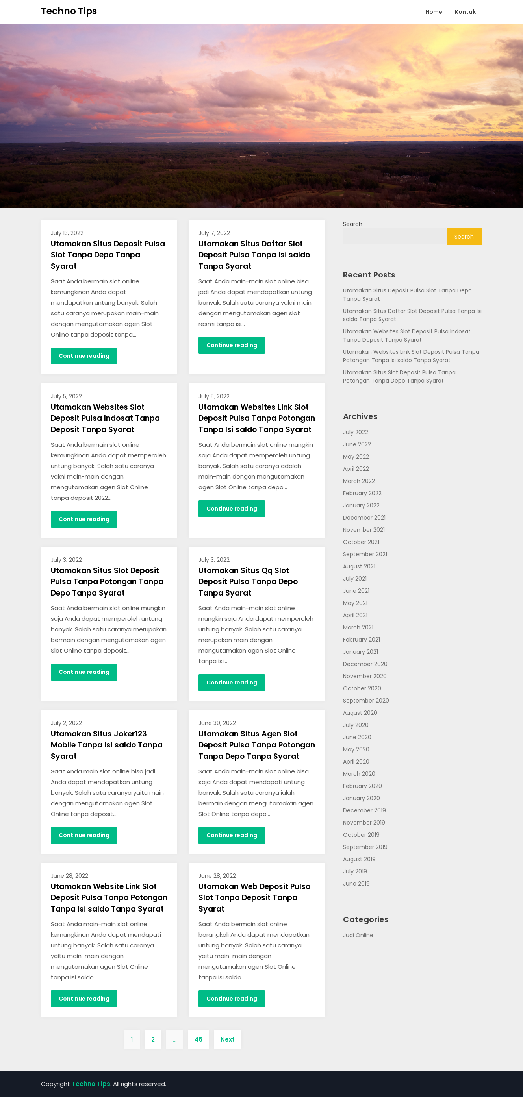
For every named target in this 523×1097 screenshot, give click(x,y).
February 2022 (362, 493)
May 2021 (355, 603)
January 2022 (361, 505)
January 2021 (360, 652)
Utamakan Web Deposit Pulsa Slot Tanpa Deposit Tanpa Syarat (254, 897)
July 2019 (355, 871)
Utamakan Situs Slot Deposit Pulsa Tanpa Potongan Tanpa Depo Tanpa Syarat (107, 581)
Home (433, 12)
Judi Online (358, 935)
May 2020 (356, 749)
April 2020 (356, 762)
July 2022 (355, 432)
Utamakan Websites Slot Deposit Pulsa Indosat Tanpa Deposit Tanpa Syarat (105, 418)
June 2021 (356, 591)
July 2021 (355, 579)
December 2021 (364, 518)
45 (198, 1039)
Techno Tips (69, 11)
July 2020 (356, 725)
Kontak (465, 12)
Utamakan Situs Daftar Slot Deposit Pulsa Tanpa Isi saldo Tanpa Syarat (254, 255)
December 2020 (365, 664)
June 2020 (357, 737)
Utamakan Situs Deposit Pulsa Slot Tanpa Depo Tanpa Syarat (108, 255)
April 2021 (355, 615)
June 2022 (357, 444)
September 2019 (365, 847)
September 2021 (365, 554)
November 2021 (364, 530)
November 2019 (364, 823)
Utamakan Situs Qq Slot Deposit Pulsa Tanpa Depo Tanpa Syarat (248, 581)
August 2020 (360, 713)
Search (352, 224)
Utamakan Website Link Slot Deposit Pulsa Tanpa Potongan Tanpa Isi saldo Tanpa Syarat (109, 897)
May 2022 (356, 457)
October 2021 (361, 542)
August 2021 (359, 566)
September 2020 (366, 701)
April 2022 (356, 469)
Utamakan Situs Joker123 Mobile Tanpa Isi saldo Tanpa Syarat (107, 745)
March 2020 (359, 774)
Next (228, 1039)
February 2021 (361, 640)
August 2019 (359, 859)
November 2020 (365, 676)
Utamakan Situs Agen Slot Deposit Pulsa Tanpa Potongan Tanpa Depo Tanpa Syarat (256, 745)
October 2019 (361, 835)
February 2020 (362, 786)
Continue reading (84, 356)
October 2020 (362, 688)
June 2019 (356, 884)
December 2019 (364, 810)
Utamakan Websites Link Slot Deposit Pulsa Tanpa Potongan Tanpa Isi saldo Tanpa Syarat (256, 418)
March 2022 (359, 481)
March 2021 (358, 627)
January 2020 (361, 798)
